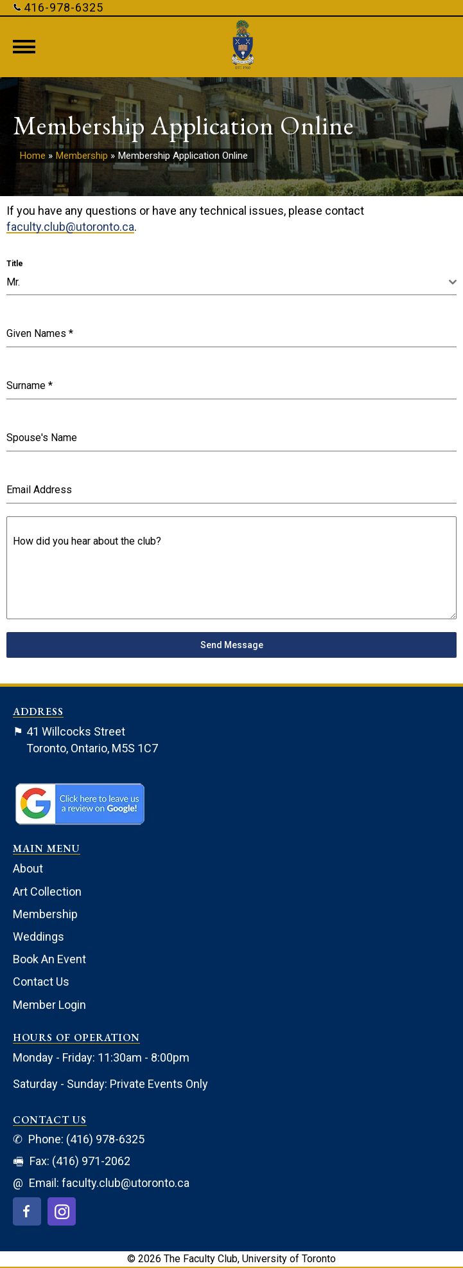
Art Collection (47, 891)
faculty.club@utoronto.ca (70, 226)
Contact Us (41, 981)
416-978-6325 (58, 7)
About (28, 868)
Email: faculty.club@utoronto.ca (101, 1183)
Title (14, 263)
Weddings (38, 936)
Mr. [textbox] (13, 282)
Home (32, 155)
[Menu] (24, 47)
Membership (81, 155)
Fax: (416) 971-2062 (71, 1161)
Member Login (49, 1004)
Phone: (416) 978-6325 (78, 1139)
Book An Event (49, 959)
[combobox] (231, 282)
